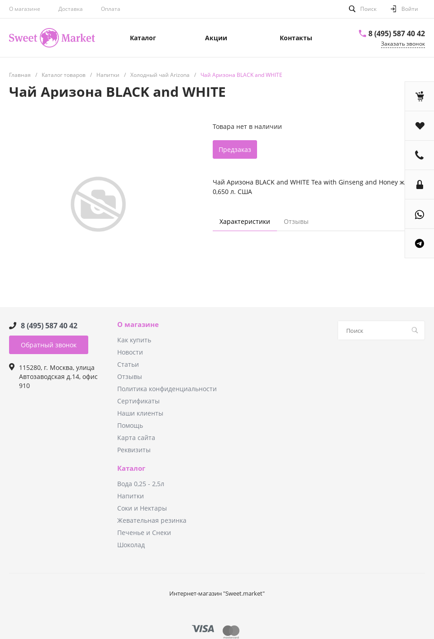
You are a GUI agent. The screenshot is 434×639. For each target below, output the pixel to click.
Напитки (130, 496)
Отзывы (129, 376)
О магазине (24, 9)
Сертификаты (138, 401)
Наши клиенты (140, 413)
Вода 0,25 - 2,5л (140, 483)
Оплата (110, 9)
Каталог (131, 468)
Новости (130, 352)
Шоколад (131, 544)
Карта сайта (136, 437)
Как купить (134, 340)
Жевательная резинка (151, 520)
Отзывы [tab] (296, 221)
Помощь (130, 425)
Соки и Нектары (142, 508)
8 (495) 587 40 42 (396, 33)
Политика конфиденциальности (167, 388)
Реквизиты (134, 449)
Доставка (70, 9)
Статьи (128, 364)
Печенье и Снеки (144, 532)
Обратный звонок (48, 345)
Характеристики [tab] (244, 221)
